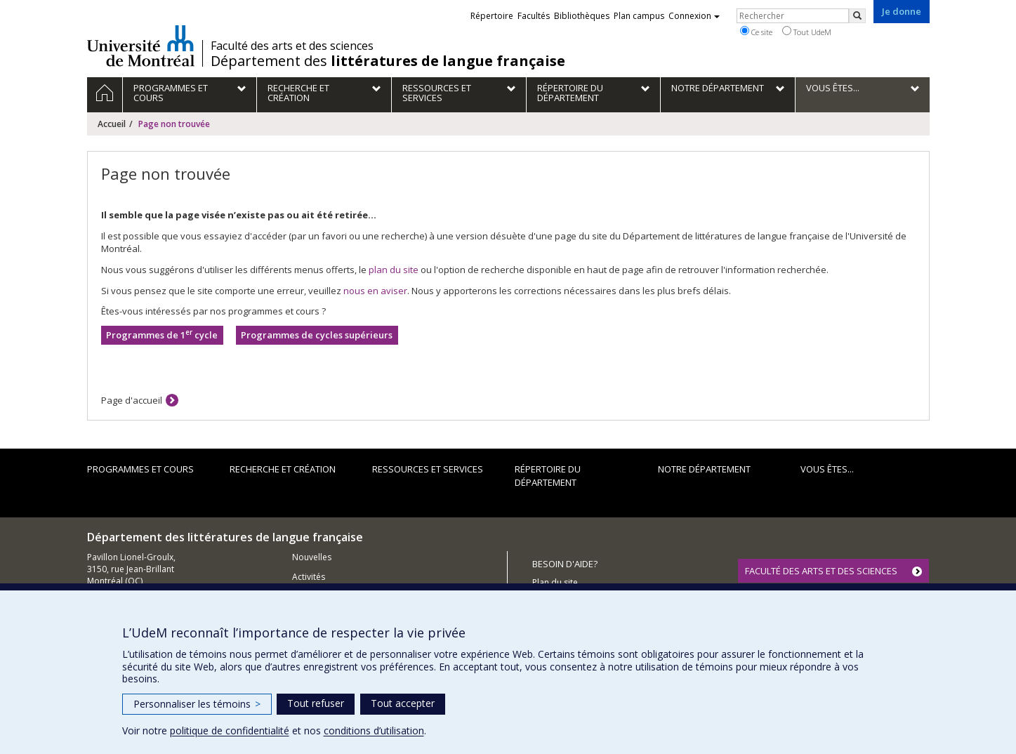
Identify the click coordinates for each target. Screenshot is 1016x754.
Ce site (756, 31)
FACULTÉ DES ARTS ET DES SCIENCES (821, 570)
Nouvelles (311, 557)
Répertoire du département (548, 476)
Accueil (112, 124)
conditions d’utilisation (374, 730)
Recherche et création (283, 469)
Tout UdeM (806, 31)
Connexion (694, 16)
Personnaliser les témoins (196, 703)
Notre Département (704, 469)
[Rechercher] (857, 15)
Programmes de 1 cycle (162, 334)
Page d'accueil (131, 400)
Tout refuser (315, 703)
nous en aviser (375, 290)
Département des (388, 61)
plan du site (393, 269)
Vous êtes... (827, 469)
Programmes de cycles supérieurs (316, 335)
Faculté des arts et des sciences (292, 45)
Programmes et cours (140, 469)
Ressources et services (427, 469)
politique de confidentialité (229, 730)
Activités (308, 577)
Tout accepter (403, 703)
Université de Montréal (140, 46)
